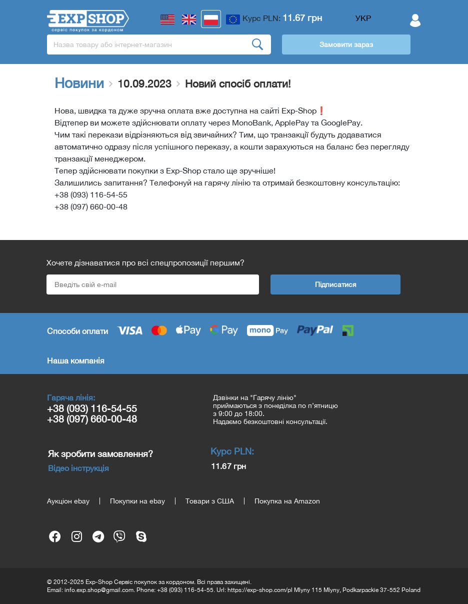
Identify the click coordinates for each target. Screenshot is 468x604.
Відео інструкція (78, 468)
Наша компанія (75, 360)
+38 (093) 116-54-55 (92, 408)
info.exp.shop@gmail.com (99, 590)
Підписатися (335, 284)
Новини (79, 83)
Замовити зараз (346, 44)
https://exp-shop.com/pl (260, 590)
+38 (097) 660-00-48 (92, 418)
